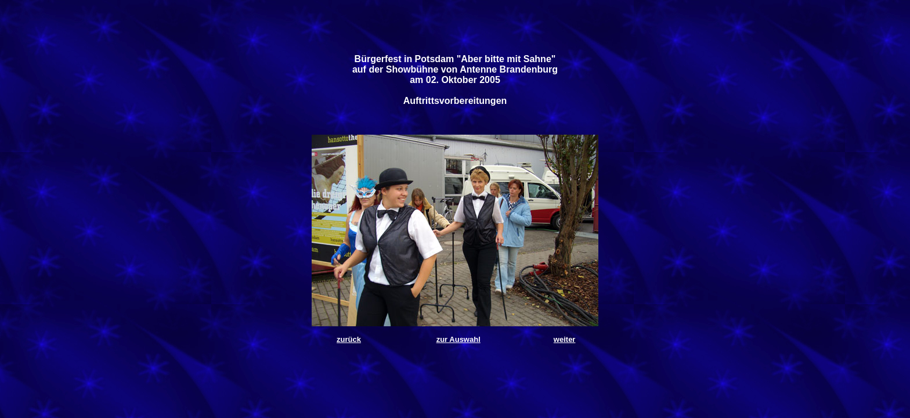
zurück (349, 339)
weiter (565, 339)
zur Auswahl (458, 339)
